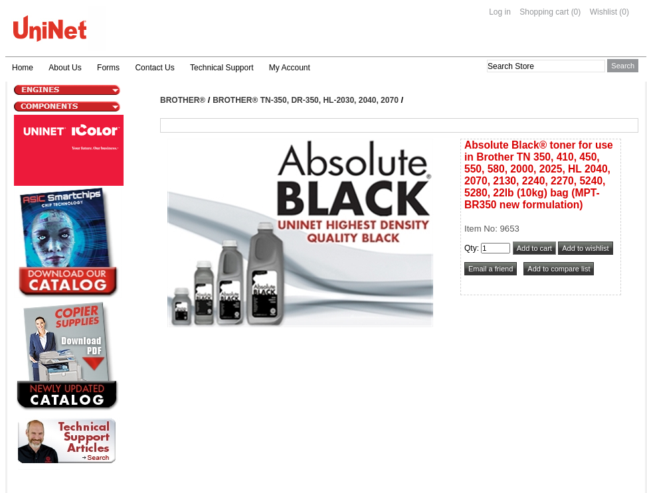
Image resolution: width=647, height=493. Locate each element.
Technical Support (221, 67)
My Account (289, 67)
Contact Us (154, 67)
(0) (576, 12)
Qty (470, 248)
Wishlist (603, 12)
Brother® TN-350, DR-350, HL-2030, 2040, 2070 (306, 100)
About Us (64, 67)
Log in (500, 12)
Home (22, 67)
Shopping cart (544, 12)
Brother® (182, 100)
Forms (108, 67)
